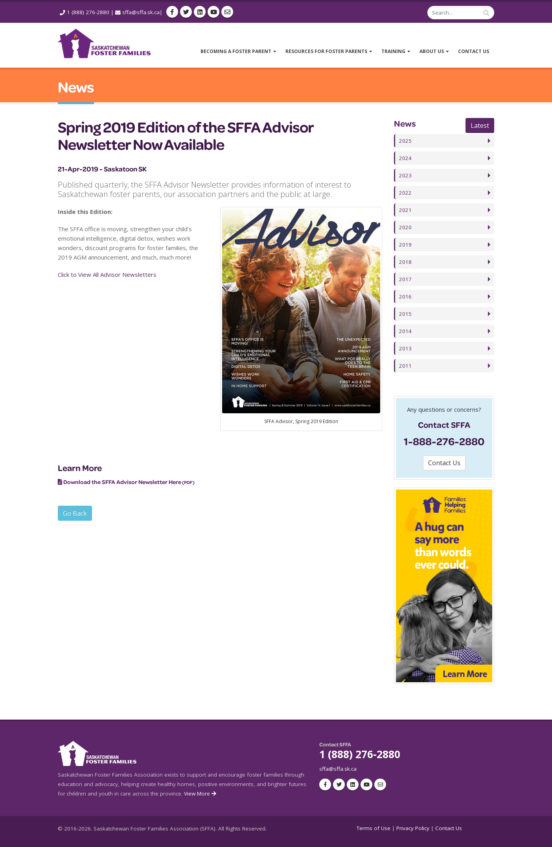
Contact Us (448, 828)
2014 (405, 331)
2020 (405, 227)
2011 (405, 365)
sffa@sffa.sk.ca (141, 12)
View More (200, 793)
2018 (405, 261)
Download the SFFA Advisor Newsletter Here (122, 482)
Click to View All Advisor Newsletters (107, 274)
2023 (405, 175)
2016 (405, 296)
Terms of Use (373, 828)
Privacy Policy (412, 828)
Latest (480, 125)
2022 (405, 192)
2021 (405, 210)
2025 (405, 140)
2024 (405, 158)
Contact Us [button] (444, 462)
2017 (405, 279)
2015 (405, 313)
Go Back (75, 513)
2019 (405, 244)
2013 (405, 348)
